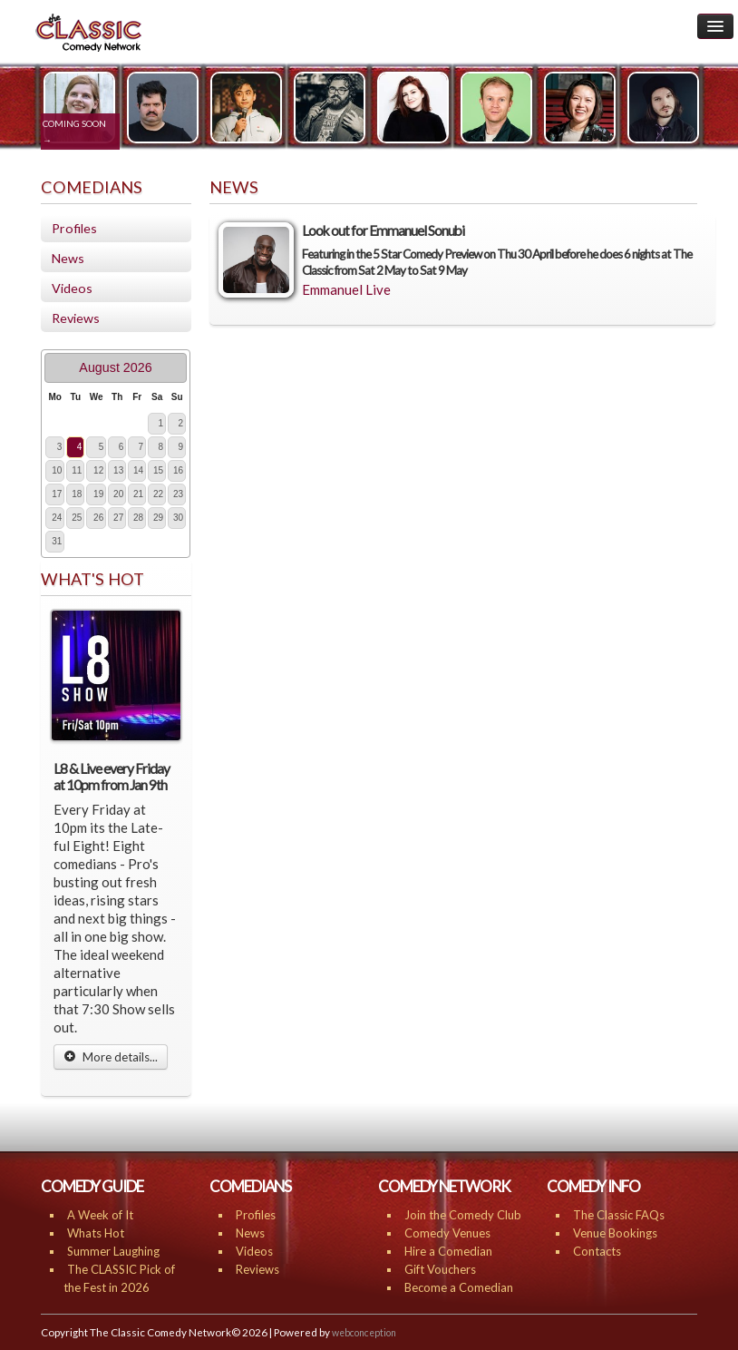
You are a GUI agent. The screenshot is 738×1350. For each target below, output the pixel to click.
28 (138, 518)
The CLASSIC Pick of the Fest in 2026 (119, 1278)
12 (98, 470)
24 (57, 518)
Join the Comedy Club (462, 1215)
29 (158, 518)
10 (57, 470)
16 (178, 470)
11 (77, 470)
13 (118, 470)
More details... (110, 1057)
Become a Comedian (458, 1287)
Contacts (597, 1251)
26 (98, 518)
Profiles (74, 228)
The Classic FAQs (619, 1215)
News (68, 258)
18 (77, 494)
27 (118, 518)
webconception (364, 1332)
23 (178, 494)
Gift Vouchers (440, 1269)
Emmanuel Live (346, 289)
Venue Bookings (615, 1233)
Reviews (76, 318)
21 (138, 494)
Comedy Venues (447, 1233)
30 (178, 518)
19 (98, 494)
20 (118, 494)
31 (57, 541)
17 (57, 494)
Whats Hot (95, 1233)
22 (158, 494)
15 (158, 470)
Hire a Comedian (448, 1251)
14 (138, 470)
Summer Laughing (113, 1251)
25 (77, 518)
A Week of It (100, 1215)
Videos (72, 288)
